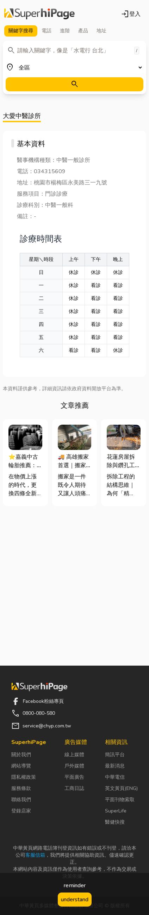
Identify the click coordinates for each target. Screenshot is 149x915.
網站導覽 (21, 766)
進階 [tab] (65, 30)
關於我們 (21, 754)
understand (74, 899)
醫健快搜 (115, 822)
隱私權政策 (23, 777)
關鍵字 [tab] (20, 30)
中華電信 (115, 777)
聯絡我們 (21, 799)
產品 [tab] (83, 30)
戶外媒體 (74, 766)
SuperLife (115, 811)
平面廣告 (74, 777)
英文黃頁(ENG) (121, 788)
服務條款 (21, 788)
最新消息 (115, 766)
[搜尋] (74, 84)
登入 (131, 14)
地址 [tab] (101, 30)
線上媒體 (74, 754)
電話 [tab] (46, 30)
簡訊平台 (115, 754)
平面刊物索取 (120, 799)
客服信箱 (35, 855)
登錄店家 (21, 811)
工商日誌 (74, 788)
